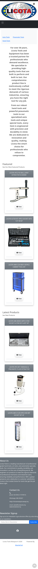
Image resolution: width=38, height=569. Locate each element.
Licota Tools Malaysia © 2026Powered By (19, 542)
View (19, 207)
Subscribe (33, 522)
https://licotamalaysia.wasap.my (19, 501)
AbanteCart (19, 545)
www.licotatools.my (15, 507)
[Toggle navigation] (2, 22)
